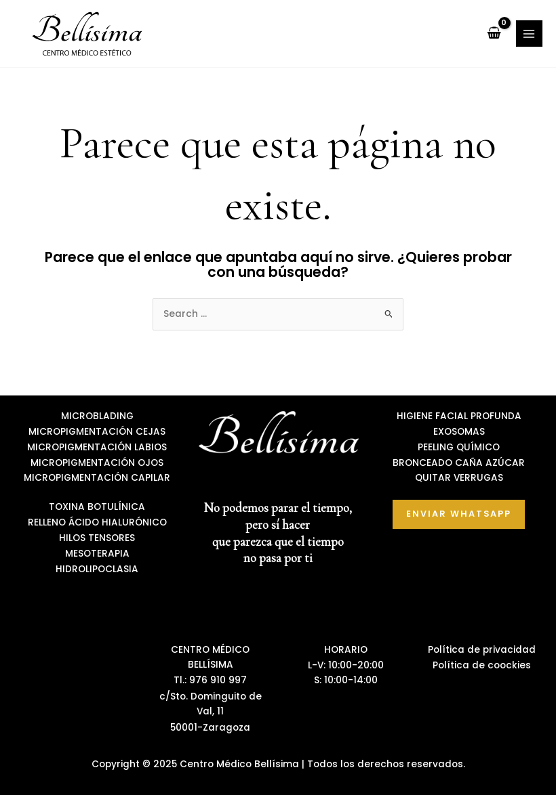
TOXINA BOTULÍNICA (97, 506)
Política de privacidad (482, 649)
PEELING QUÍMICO (459, 447)
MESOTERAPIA (97, 553)
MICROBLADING (97, 416)
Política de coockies (482, 665)
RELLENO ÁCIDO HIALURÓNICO (97, 522)
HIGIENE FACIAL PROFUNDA (459, 416)
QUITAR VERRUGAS (459, 477)
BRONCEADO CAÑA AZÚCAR (459, 462)
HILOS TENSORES (97, 538)
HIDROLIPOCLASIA (97, 569)
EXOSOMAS (459, 431)
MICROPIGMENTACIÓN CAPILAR (97, 477)
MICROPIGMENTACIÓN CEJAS (96, 431)
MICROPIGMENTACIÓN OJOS (97, 462)
